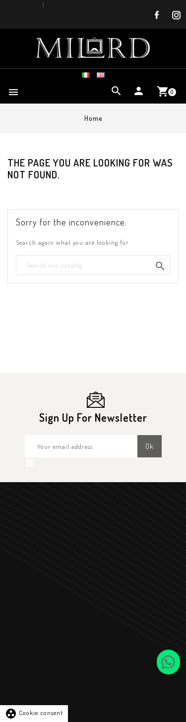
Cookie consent (34, 713)
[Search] (93, 265)
